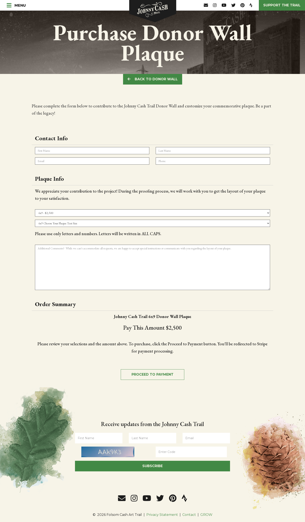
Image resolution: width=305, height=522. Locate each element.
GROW (206, 515)
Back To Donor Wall (153, 79)
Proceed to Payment (152, 374)
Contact (189, 515)
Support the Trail (282, 5)
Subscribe (152, 466)
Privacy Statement (162, 515)
